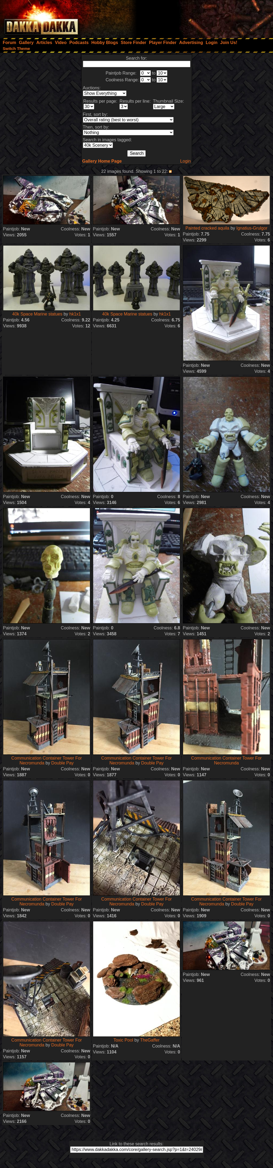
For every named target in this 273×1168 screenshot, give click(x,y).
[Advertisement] (200, 17)
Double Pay (62, 763)
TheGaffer (150, 1040)
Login (185, 161)
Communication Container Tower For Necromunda (226, 760)
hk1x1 (75, 314)
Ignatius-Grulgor (251, 228)
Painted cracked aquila (207, 228)
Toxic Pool (123, 1040)
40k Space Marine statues (37, 314)
